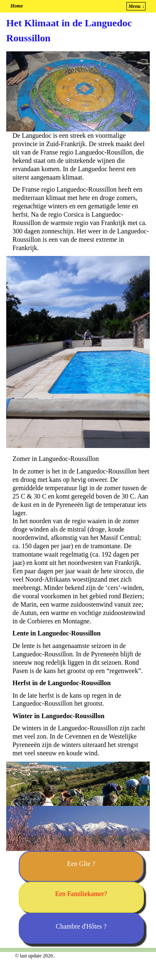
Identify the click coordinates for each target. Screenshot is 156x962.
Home (16, 6)
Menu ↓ (136, 6)
